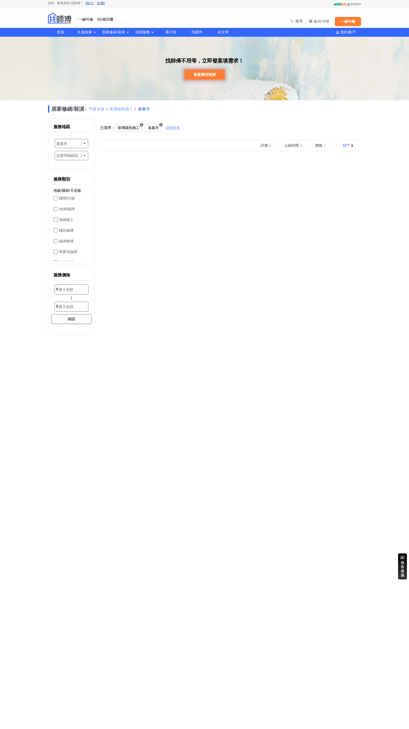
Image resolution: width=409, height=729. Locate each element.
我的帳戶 (348, 32)
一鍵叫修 (348, 21)
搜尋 (299, 21)
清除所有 (172, 128)
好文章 (223, 32)
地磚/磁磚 (67, 209)
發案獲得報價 (204, 74)
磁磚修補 (66, 241)
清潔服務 (142, 32)
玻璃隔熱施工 (122, 109)
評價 (264, 145)
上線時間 (291, 145)
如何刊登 (322, 21)
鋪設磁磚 (66, 230)
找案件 (196, 32)
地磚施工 (66, 220)
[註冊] (101, 3)
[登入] (90, 3)
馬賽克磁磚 (68, 252)
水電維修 (84, 32)
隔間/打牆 (67, 198)
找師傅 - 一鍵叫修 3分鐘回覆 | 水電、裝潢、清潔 (59, 18)
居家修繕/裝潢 (113, 32)
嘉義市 (144, 109)
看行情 (170, 32)
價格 (318, 145)
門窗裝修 (97, 109)
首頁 (60, 32)
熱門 (346, 145)
